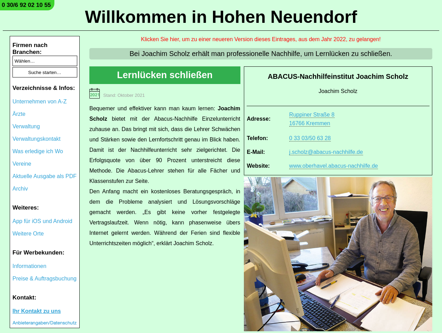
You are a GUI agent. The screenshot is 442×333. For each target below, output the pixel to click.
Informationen (29, 266)
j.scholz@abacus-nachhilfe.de (326, 152)
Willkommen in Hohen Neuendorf (221, 17)
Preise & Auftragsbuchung (44, 278)
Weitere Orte (28, 234)
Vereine (21, 164)
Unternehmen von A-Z (39, 101)
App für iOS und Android (42, 221)
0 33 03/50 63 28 (310, 138)
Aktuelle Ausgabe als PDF (44, 176)
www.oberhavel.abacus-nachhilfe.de (333, 166)
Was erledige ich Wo (37, 151)
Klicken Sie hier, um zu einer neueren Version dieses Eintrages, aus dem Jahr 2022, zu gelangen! (261, 39)
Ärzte (18, 114)
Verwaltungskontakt (36, 139)
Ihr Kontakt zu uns (36, 311)
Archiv (20, 189)
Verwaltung (26, 126)
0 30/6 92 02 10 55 (26, 5)
